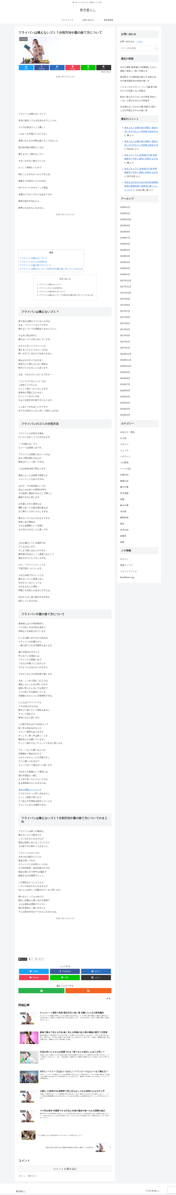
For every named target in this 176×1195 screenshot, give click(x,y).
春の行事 (124, 505)
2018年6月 (125, 244)
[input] (139, 48)
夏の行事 (124, 487)
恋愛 (122, 499)
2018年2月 (125, 268)
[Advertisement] (64, 93)
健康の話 (124, 481)
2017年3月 (125, 335)
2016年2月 (125, 415)
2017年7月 (125, 311)
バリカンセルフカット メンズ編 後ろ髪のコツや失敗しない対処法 (138, 89)
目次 (61, 279)
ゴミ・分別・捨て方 (37, 960)
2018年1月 (125, 274)
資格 (122, 542)
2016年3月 (125, 409)
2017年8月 (125, 305)
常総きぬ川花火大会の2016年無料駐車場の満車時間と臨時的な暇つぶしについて (141, 186)
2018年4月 (125, 256)
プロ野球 (124, 462)
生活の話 (23, 960)
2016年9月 (125, 372)
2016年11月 (125, 360)
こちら (139, 41)
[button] (156, 48)
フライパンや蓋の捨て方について (35, 265)
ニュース (124, 450)
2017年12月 (125, 280)
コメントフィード (128, 571)
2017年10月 (125, 293)
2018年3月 (125, 262)
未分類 (123, 511)
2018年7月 (125, 238)
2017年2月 (125, 342)
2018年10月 (125, 219)
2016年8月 (125, 378)
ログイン (124, 559)
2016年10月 (125, 366)
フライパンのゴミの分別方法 (33, 262)
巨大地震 (124, 493)
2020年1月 (125, 207)
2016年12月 (125, 354)
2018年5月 (125, 250)
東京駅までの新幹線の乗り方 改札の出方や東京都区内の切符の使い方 (138, 79)
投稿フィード (126, 565)
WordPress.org (127, 577)
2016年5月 (125, 396)
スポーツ (124, 444)
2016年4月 (125, 403)
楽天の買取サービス (27, 791)
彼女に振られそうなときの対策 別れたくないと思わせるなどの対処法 (138, 99)
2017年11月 (125, 286)
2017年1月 (125, 348)
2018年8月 (125, 232)
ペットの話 (125, 469)
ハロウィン (125, 456)
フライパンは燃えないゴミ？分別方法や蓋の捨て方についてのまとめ (51, 269)
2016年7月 (125, 384)
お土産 (123, 438)
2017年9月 (125, 299)
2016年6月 (125, 390)
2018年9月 (125, 225)
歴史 (122, 524)
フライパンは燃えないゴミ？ (33, 258)
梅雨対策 (124, 517)
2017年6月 (125, 317)
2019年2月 (125, 213)
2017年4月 (125, 329)
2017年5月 (125, 323)
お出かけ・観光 (127, 432)
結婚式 (123, 536)
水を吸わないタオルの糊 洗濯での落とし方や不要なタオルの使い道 (138, 109)
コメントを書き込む (65, 1170)
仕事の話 (124, 475)
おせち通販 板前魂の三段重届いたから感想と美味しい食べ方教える (138, 69)
